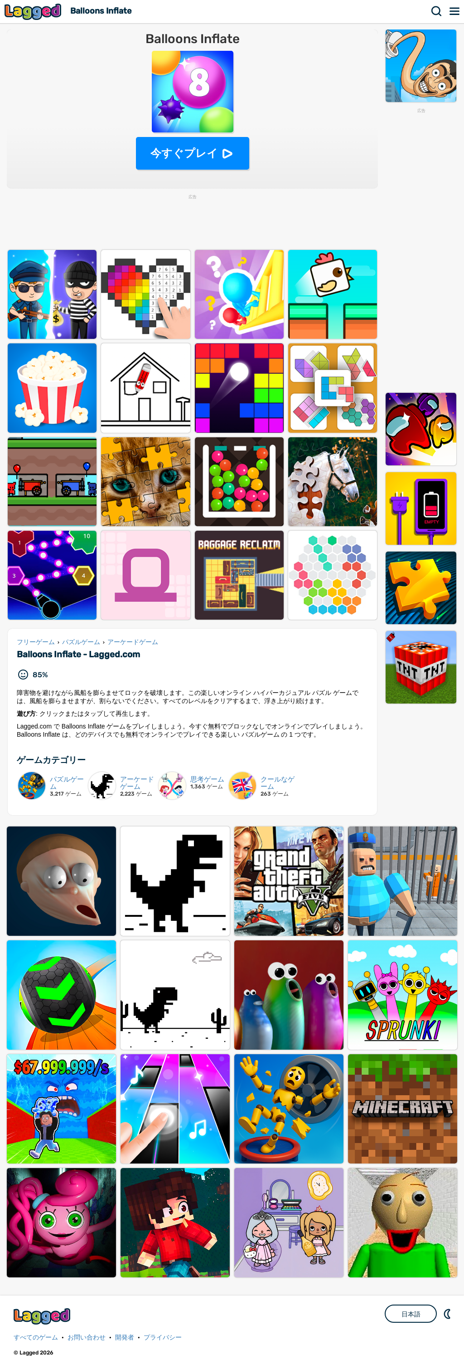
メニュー (455, 11)
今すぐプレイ (184, 153)
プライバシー (163, 1337)
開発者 (124, 1337)
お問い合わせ (87, 1337)
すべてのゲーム (36, 1337)
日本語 (410, 1314)
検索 (437, 11)
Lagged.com (43, 1316)
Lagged (34, 11)
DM (448, 1314)
